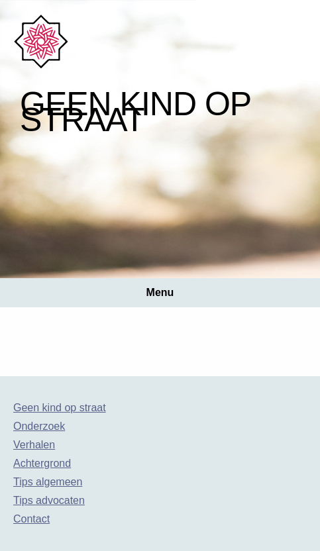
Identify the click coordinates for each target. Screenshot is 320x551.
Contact (31, 519)
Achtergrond (42, 463)
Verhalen (34, 444)
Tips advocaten (49, 500)
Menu (160, 292)
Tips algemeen (47, 481)
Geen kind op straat (59, 407)
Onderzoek (39, 426)
